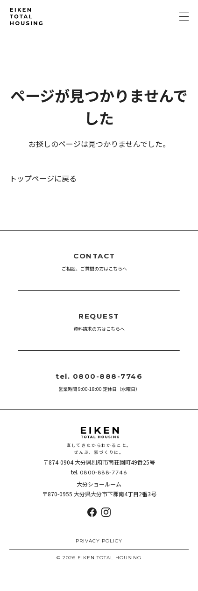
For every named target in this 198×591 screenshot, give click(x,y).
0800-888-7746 (103, 472)
